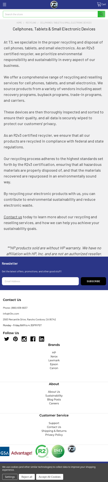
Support (54, 423)
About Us (54, 391)
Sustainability (54, 395)
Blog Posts (54, 399)
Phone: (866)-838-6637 (15, 307)
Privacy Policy (54, 434)
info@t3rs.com (11, 313)
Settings (10, 477)
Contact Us (54, 427)
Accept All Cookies (50, 477)
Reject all (26, 477)
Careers (54, 403)
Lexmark (54, 360)
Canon (54, 368)
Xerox (54, 356)
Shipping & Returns (53, 430)
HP (54, 352)
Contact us (13, 216)
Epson (54, 364)
